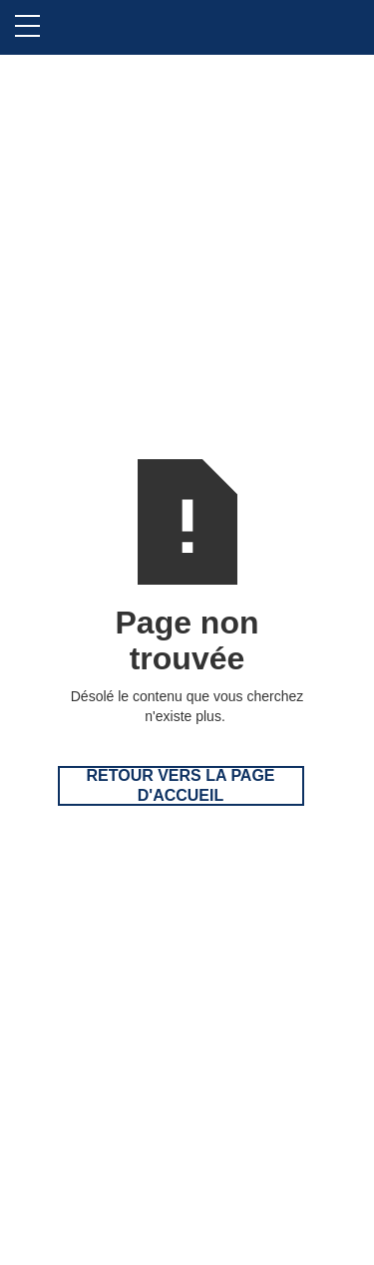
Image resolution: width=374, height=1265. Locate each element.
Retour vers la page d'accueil (180, 785)
